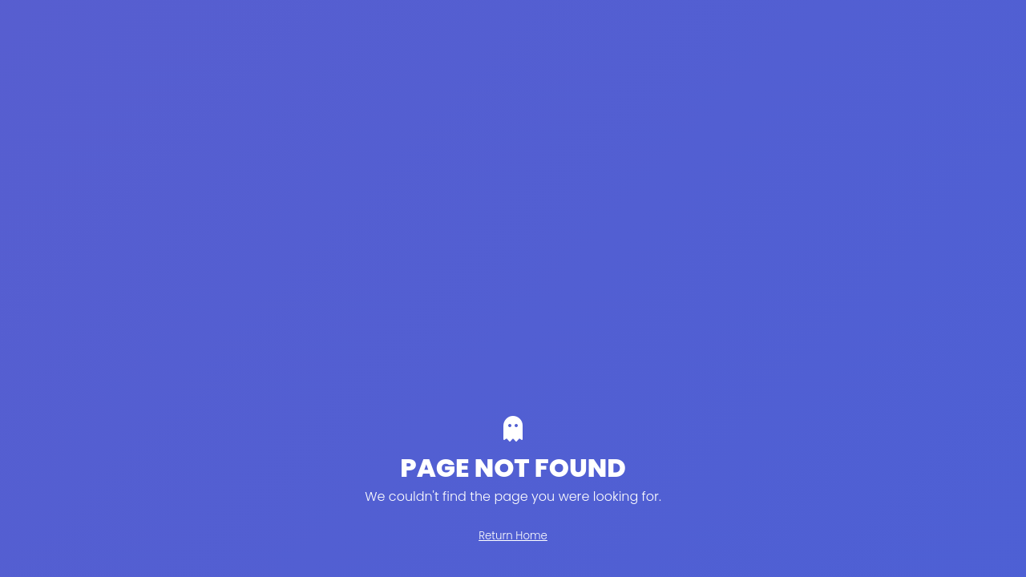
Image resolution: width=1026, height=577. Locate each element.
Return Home (513, 535)
